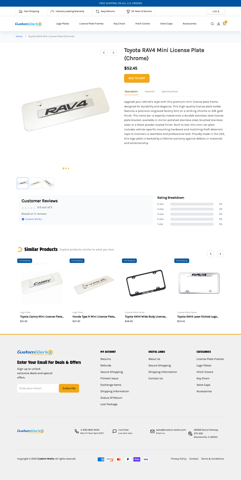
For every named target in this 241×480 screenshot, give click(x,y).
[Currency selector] (216, 11)
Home (19, 36)
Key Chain (119, 23)
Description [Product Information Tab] (131, 91)
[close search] (212, 23)
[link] (218, 23)
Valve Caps (166, 23)
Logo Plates (62, 23)
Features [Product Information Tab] (150, 91)
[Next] (113, 52)
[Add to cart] (137, 78)
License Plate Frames (91, 23)
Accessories (190, 23)
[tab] (63, 168)
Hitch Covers (142, 23)
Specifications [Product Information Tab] (170, 91)
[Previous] (103, 52)
